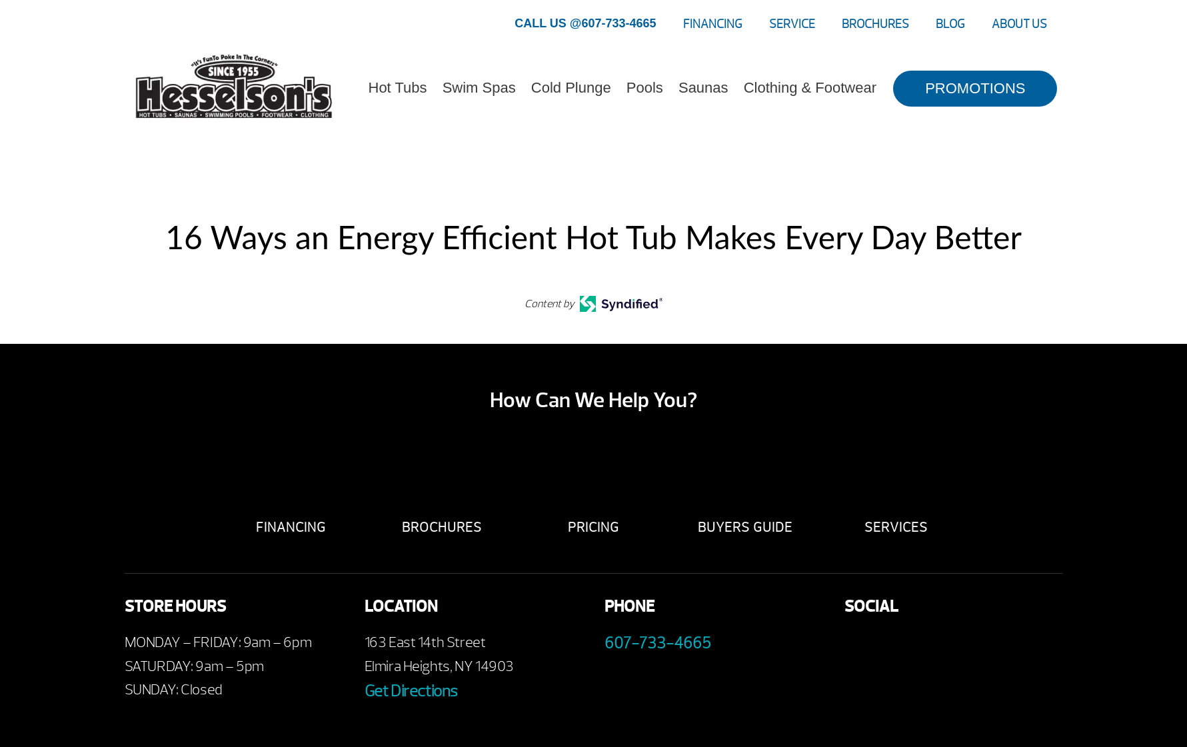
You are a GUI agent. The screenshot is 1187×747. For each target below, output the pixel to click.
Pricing (593, 527)
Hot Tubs (398, 87)
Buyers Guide (747, 527)
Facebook (859, 646)
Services (900, 527)
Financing (712, 24)
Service (792, 24)
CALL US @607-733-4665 (585, 23)
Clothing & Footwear (810, 87)
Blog (950, 24)
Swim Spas (479, 87)
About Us (1019, 24)
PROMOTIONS (975, 88)
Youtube (896, 646)
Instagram (969, 646)
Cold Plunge (571, 87)
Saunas (703, 87)
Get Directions (411, 691)
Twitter (933, 646)
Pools (644, 87)
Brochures (875, 24)
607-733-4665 (657, 643)
